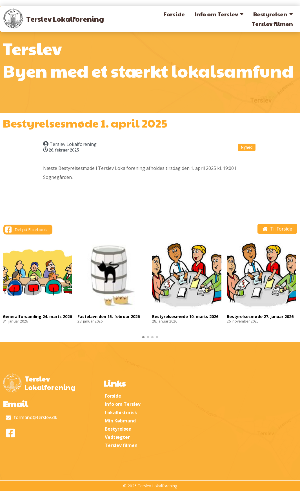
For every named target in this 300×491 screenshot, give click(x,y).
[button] (290, 290)
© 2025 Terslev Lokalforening (150, 485)
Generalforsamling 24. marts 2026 (37, 316)
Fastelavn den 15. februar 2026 (108, 316)
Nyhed (247, 147)
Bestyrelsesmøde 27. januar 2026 (260, 316)
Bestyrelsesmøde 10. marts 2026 (185, 316)
